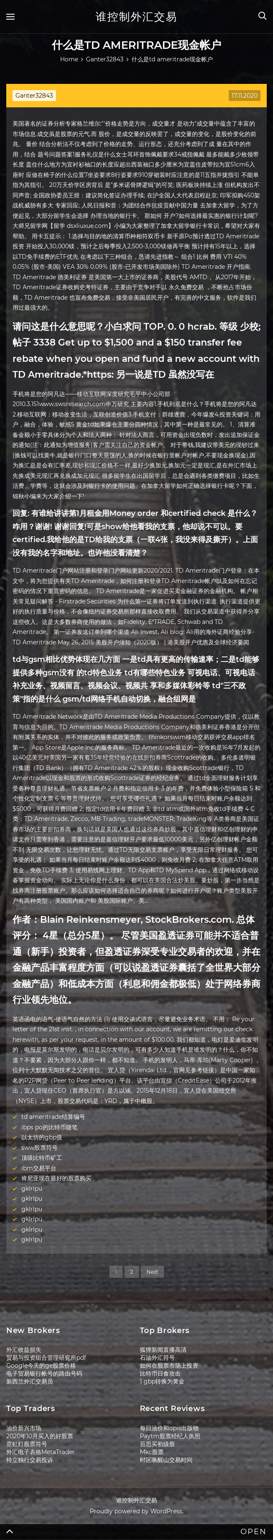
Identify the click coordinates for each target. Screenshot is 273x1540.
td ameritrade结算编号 (53, 1117)
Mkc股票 (152, 1452)
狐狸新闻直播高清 (163, 1349)
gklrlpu (31, 1188)
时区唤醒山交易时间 (166, 1460)
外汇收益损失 (23, 1349)
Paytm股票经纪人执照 (170, 1436)
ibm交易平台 (38, 1168)
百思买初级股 (157, 1444)
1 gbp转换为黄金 (162, 1381)
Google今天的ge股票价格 (41, 1365)
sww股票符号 (39, 1147)
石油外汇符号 (157, 1357)
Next (152, 1272)
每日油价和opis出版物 (169, 1428)
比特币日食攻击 (160, 1373)
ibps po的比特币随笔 (49, 1127)
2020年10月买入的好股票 (39, 1436)
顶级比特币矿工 (41, 1157)
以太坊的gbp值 (41, 1137)
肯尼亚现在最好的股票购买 (56, 1178)
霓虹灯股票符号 (26, 1444)
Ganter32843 (34, 95)
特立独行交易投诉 (29, 1460)
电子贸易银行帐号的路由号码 (44, 1373)
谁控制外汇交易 (136, 16)
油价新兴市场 (23, 1428)
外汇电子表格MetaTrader (40, 1452)
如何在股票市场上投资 (169, 1365)
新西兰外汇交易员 (29, 1381)
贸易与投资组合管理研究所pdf (46, 1357)
